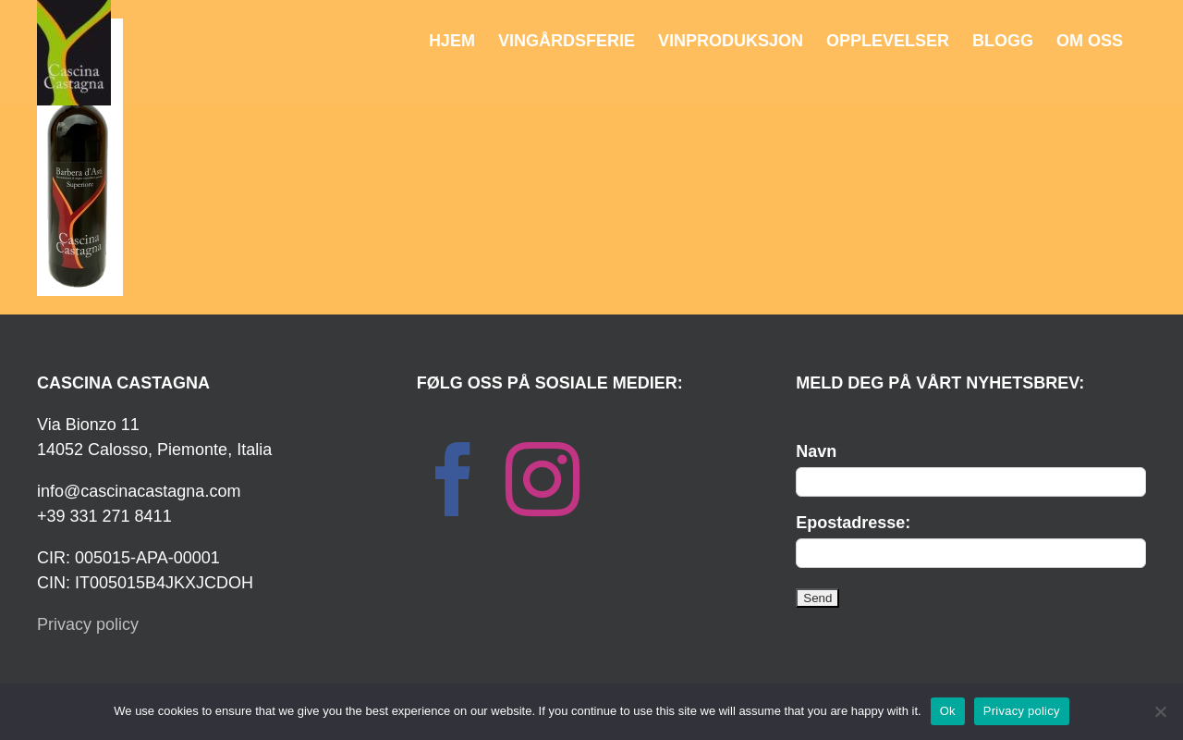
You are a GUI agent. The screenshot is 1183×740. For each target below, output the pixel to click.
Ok (948, 711)
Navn (816, 451)
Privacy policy (88, 624)
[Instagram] (542, 479)
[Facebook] (454, 479)
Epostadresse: (853, 522)
